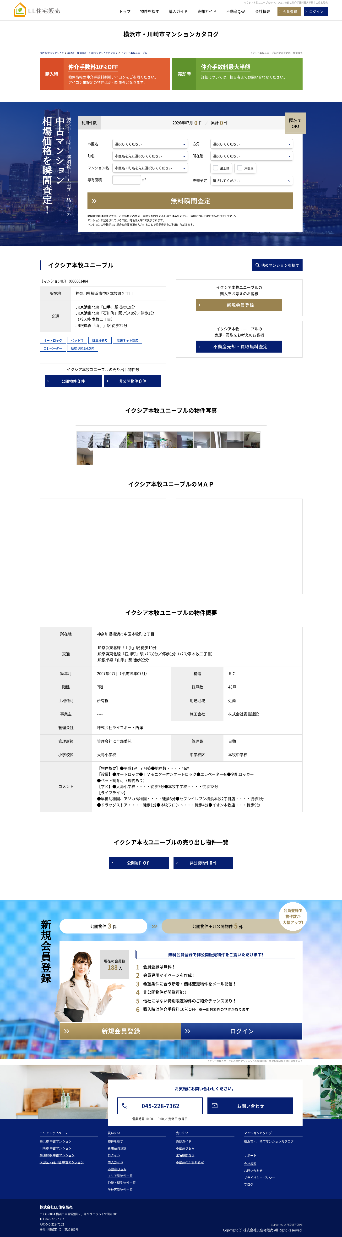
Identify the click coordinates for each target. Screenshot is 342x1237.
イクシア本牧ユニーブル (134, 53)
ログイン (114, 1155)
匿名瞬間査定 (185, 1155)
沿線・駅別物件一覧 (122, 1182)
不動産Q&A (235, 11)
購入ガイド (178, 11)
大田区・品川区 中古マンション (62, 1162)
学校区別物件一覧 (120, 1189)
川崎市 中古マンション (55, 1148)
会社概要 (262, 11)
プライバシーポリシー (259, 1177)
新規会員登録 (117, 1148)
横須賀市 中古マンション (57, 1155)
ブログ (248, 1184)
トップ (124, 11)
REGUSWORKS (295, 1224)
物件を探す (149, 11)
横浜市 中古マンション (52, 53)
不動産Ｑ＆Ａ (117, 1169)
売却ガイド (207, 11)
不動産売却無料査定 (190, 1162)
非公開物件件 (132, 381)
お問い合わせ (253, 1170)
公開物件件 (73, 381)
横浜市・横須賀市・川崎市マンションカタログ (92, 53)
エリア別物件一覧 (120, 1175)
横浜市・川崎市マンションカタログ (269, 1141)
